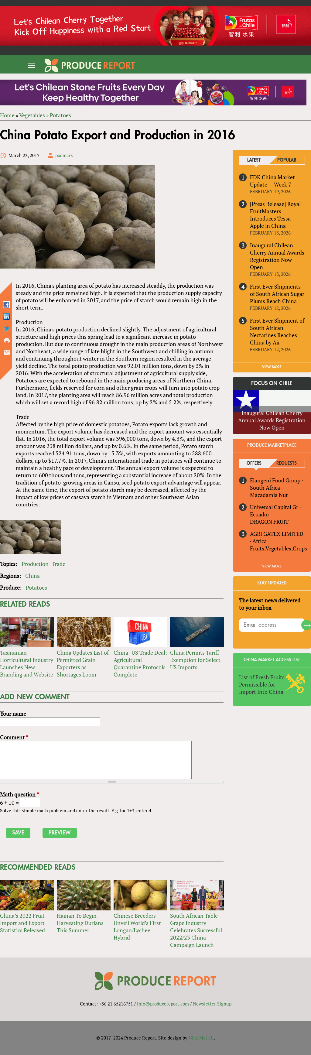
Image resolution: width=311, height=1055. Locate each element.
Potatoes (60, 115)
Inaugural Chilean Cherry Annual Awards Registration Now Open (277, 256)
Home (7, 115)
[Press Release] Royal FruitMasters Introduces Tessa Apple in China (275, 215)
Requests (286, 463)
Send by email (6, 352)
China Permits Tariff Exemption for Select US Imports (195, 660)
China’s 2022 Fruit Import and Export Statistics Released (22, 923)
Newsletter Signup (212, 1004)
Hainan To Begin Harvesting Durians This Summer (80, 923)
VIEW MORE (272, 367)
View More (272, 566)
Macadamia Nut (269, 494)
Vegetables (32, 115)
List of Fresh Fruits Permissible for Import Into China (262, 684)
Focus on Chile (272, 383)
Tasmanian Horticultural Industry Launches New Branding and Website (26, 663)
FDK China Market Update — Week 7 (272, 181)
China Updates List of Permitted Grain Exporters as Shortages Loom (83, 663)
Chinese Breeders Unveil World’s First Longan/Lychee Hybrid (137, 926)
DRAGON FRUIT (269, 521)
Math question (19, 794)
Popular (286, 160)
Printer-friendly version (6, 340)
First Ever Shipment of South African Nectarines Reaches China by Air (277, 331)
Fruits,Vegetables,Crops (278, 548)
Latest (254, 160)
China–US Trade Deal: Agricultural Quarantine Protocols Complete (140, 663)
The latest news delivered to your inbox (269, 604)
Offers (254, 463)
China (32, 575)
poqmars (64, 155)
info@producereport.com (163, 1004)
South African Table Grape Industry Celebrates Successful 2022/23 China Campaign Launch (196, 930)
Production (35, 563)
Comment (14, 737)
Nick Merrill (201, 1038)
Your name (13, 713)
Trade (58, 563)
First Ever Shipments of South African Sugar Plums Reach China (277, 294)
